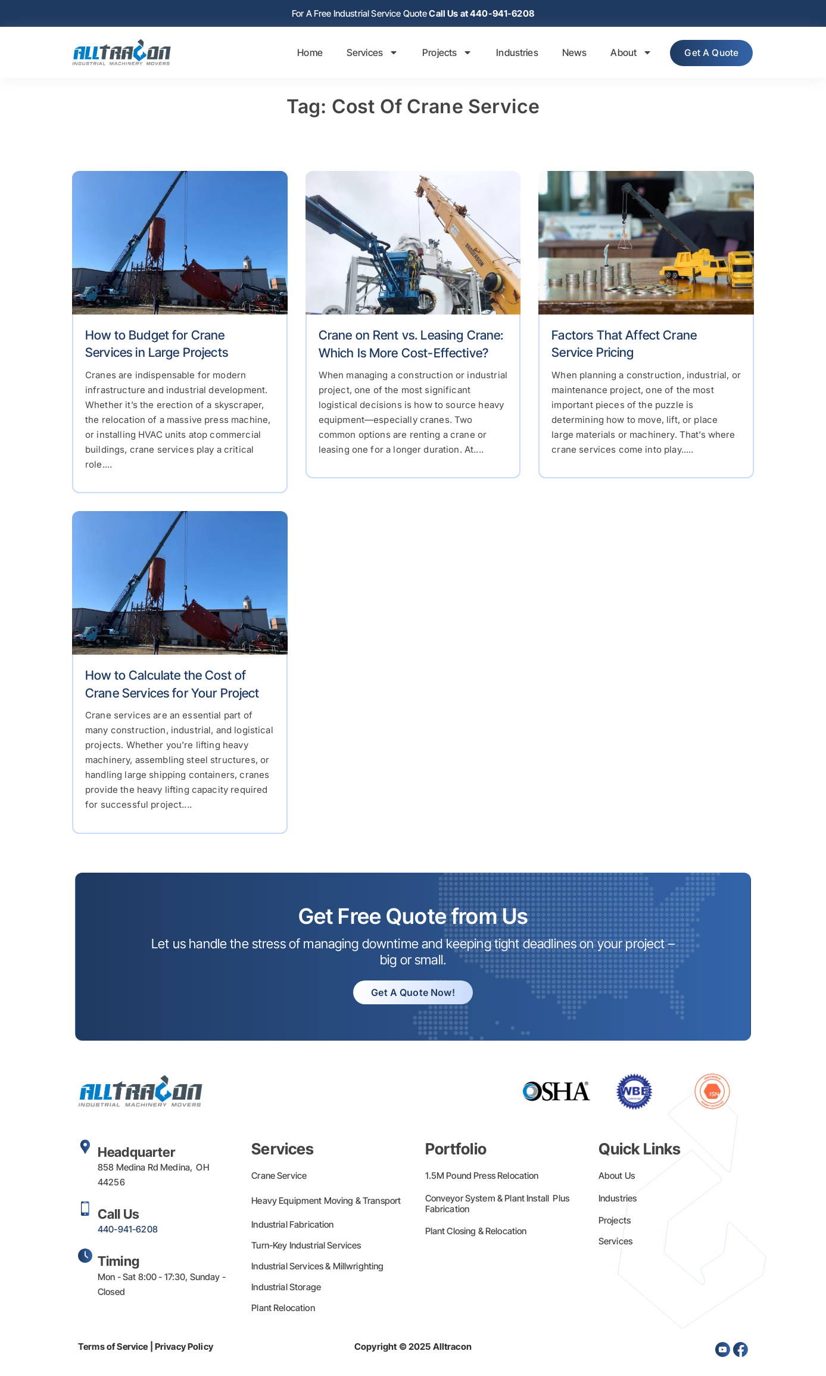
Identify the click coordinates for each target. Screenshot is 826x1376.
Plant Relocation (282, 1309)
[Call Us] (85, 1210)
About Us (617, 1176)
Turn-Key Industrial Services (306, 1246)
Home (302, 54)
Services (364, 53)
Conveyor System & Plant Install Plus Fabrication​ (497, 1205)
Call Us (118, 1215)
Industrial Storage (286, 1288)
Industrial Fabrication (292, 1225)
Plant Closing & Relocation (476, 1232)
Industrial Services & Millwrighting (317, 1267)
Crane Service (279, 1176)
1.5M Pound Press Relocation (482, 1176)
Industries (509, 54)
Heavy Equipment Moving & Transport (326, 1201)
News (566, 54)
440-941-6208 (128, 1230)
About (623, 53)
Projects (439, 53)
